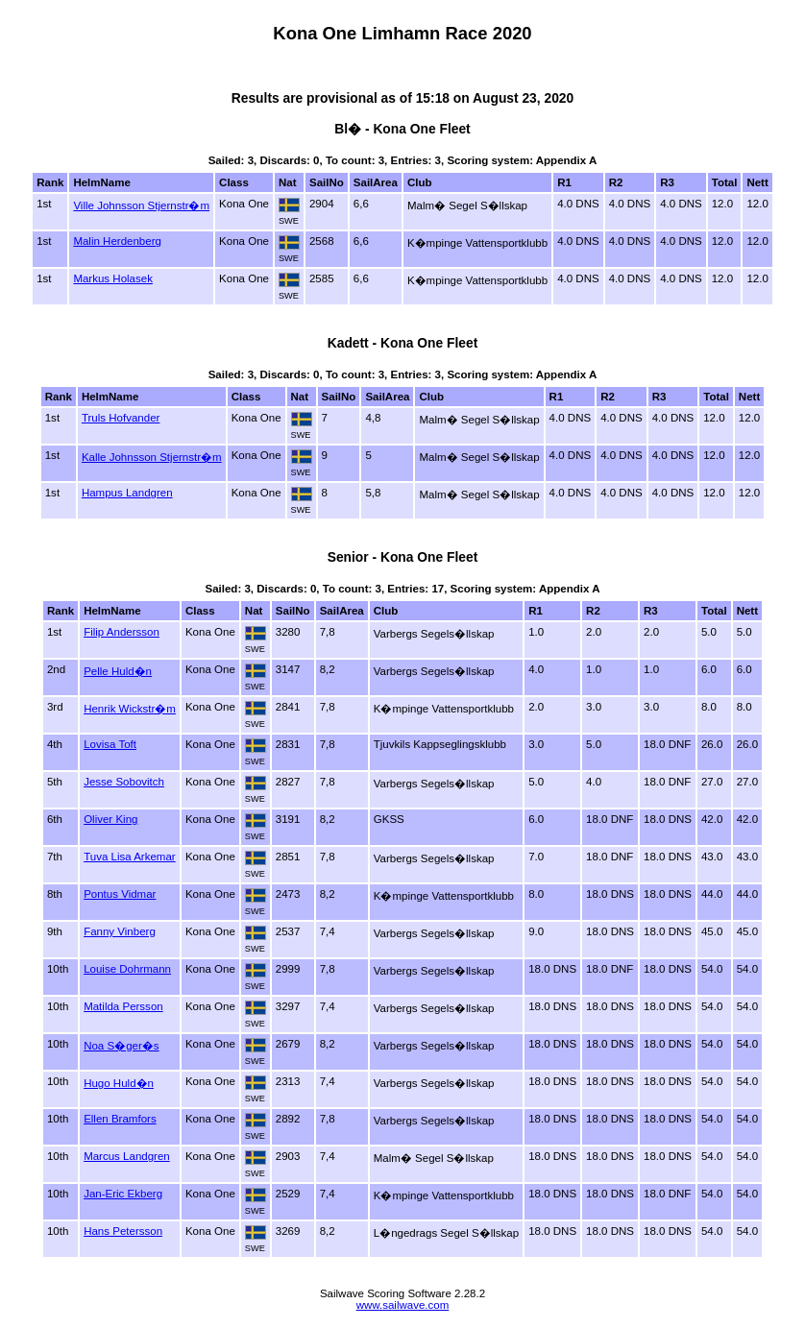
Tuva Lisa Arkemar (130, 856)
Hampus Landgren (127, 492)
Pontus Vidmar (120, 894)
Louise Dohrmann (127, 969)
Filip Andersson (121, 632)
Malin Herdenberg (117, 241)
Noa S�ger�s (121, 1045)
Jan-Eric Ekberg (123, 1193)
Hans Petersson (123, 1231)
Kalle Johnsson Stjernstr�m (152, 457)
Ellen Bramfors (120, 1118)
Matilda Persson (123, 1006)
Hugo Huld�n (119, 1083)
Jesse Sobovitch (124, 781)
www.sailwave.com (403, 1305)
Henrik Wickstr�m (130, 708)
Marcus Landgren (127, 1156)
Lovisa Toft (110, 744)
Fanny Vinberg (120, 931)
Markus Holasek (113, 278)
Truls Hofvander (121, 417)
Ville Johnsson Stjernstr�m (141, 205)
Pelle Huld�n (118, 671)
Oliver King (110, 819)
